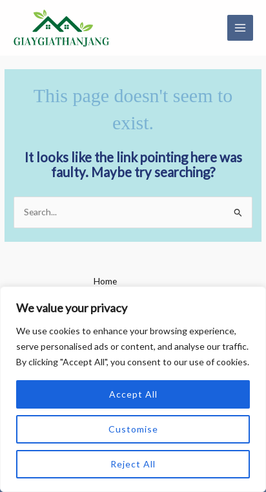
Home (105, 280)
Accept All (133, 394)
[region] (133, 389)
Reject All (133, 463)
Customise (133, 428)
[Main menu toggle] (240, 28)
